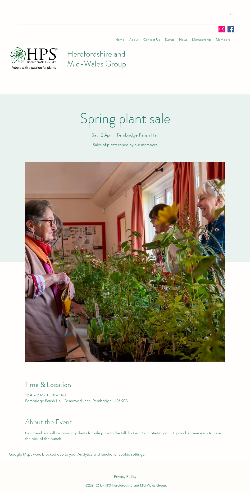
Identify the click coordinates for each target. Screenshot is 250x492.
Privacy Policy (125, 476)
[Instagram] (221, 29)
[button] (134, 39)
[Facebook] (230, 29)
